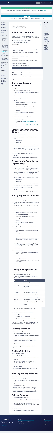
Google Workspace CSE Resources (4, 62)
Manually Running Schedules (46, 48)
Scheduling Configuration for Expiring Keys (46, 35)
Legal (45, 421)
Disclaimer (45, 426)
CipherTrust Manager (15, 25)
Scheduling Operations (5, 51)
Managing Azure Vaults (5, 48)
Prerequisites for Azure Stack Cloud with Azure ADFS (5, 46)
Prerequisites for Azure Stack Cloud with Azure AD (5, 42)
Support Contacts (29, 423)
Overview (2, 32)
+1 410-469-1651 (3, 427)
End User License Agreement (47, 424)
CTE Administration (4, 74)
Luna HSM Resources (5, 55)
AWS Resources (4, 35)
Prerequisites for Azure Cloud (5, 40)
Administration (4, 22)
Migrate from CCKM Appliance (4, 65)
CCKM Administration (4, 29)
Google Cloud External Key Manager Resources (5, 59)
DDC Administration (4, 77)
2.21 (31, 18)
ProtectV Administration (4, 83)
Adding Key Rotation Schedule (46, 27)
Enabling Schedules (46, 46)
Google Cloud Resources (5, 60)
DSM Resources (4, 56)
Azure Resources (4, 36)
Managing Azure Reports (4, 53)
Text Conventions (21, 425)
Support (20, 421)
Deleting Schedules (46, 51)
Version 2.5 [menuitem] (24, 27)
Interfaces (2, 33)
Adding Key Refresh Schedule (46, 38)
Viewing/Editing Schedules (47, 41)
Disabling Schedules (46, 43)
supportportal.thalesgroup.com (6, 429)
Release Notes (20, 423)
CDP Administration (4, 67)
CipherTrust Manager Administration (4, 26)
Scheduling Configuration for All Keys (29, 121)
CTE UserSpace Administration (4, 71)
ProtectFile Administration (4, 80)
